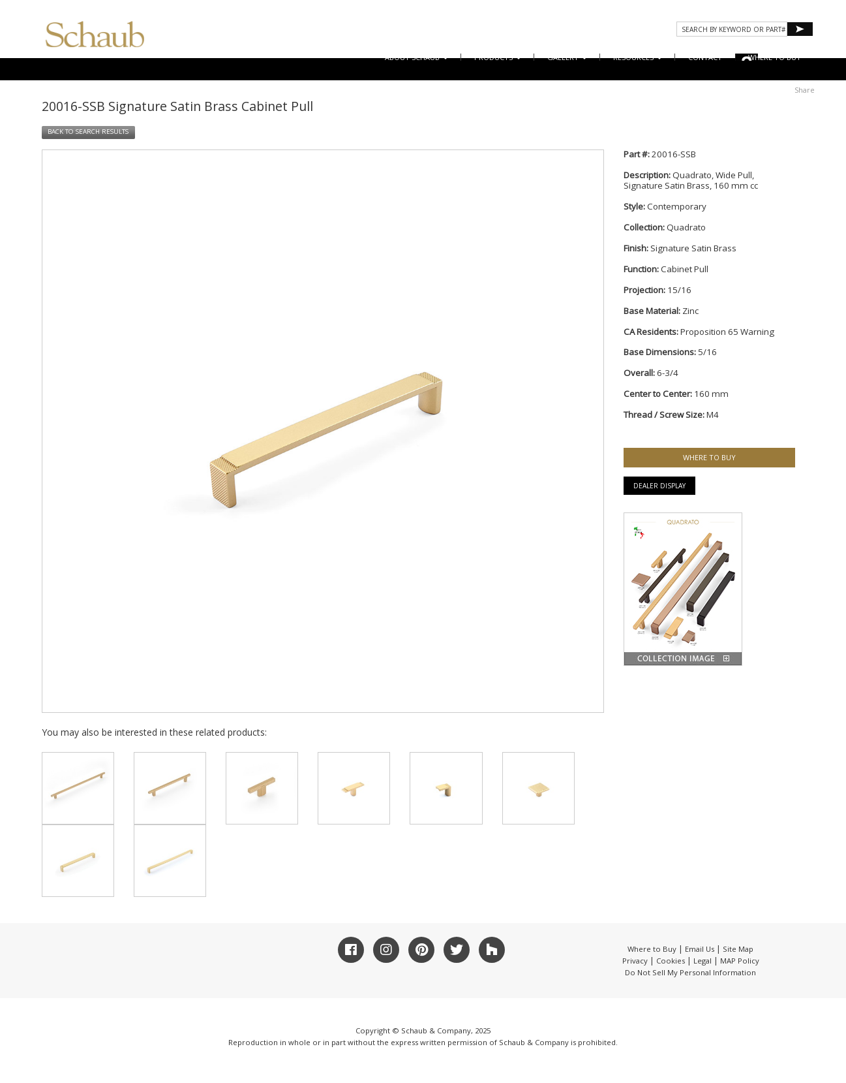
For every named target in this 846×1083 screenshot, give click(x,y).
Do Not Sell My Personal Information (690, 972)
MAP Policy (739, 960)
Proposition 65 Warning (727, 331)
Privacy (635, 960)
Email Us (699, 949)
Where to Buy (651, 949)
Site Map (738, 949)
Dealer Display (659, 485)
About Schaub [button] (416, 57)
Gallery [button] (567, 57)
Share (804, 90)
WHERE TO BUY (774, 57)
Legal (702, 960)
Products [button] (497, 57)
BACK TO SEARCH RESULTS (88, 131)
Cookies (670, 960)
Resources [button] (637, 57)
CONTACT (705, 57)
